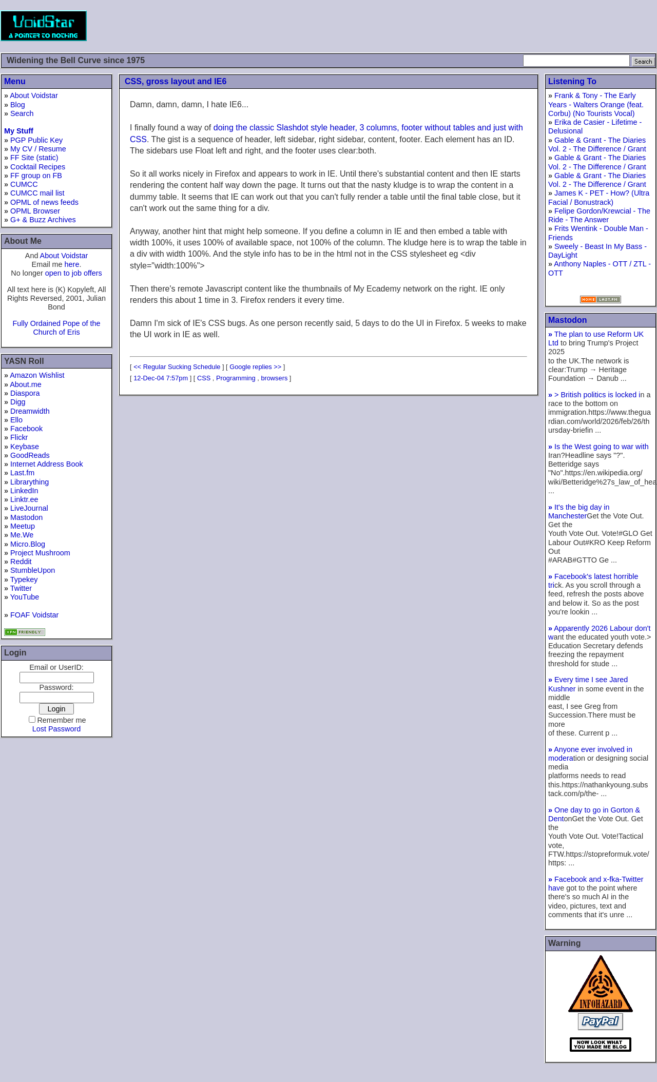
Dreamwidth (30, 411)
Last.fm (22, 473)
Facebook (26, 428)
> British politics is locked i (594, 395)
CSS (203, 378)
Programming (236, 378)
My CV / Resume (38, 149)
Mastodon (26, 517)
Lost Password (56, 729)
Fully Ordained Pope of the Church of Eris (56, 327)
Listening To (572, 81)
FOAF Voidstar (34, 615)
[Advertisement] (470, 26)
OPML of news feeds (44, 202)
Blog (17, 105)
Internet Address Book (46, 464)
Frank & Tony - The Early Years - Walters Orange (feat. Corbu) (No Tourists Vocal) (596, 104)
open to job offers (73, 273)
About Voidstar (34, 95)
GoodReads (30, 455)
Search (22, 113)
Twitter (21, 588)
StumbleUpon (32, 570)
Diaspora (25, 393)
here (72, 264)
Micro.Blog (27, 544)
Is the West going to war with (598, 446)
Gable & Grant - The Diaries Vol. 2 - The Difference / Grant (597, 144)
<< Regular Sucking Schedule (176, 367)
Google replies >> (255, 367)
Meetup (22, 526)
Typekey (24, 579)
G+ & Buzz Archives (43, 220)
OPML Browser (35, 211)
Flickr (19, 437)
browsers (274, 378)
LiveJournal (29, 508)
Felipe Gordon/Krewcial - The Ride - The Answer (599, 215)
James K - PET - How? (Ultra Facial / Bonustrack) (598, 197)
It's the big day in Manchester (579, 511)
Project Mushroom (40, 553)
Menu (15, 81)
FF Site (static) (34, 157)
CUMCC (24, 184)
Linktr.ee (24, 499)
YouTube (25, 597)
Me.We (21, 535)
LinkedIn (24, 491)
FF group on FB (36, 175)
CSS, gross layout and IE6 (175, 81)
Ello (16, 420)
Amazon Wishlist (37, 375)
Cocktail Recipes (37, 167)
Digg (18, 402)
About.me (26, 384)
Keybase (24, 446)
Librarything (29, 482)
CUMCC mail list (37, 193)
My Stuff (18, 131)
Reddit (21, 561)
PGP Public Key (36, 140)
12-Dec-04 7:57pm (160, 378)
